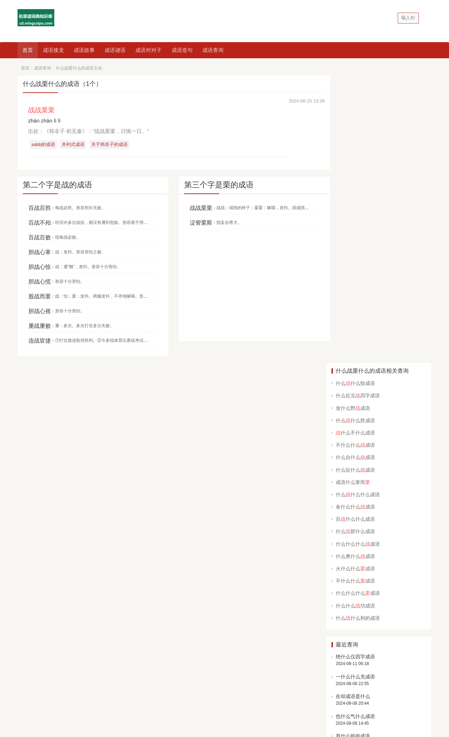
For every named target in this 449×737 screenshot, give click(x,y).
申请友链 (420, 638)
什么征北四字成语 (358, 108)
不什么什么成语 (355, 157)
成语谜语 (115, 50)
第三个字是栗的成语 (213, 185)
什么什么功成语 (355, 318)
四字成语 (62, 690)
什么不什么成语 (355, 145)
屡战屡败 (39, 326)
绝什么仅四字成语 (355, 369)
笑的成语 (360, 690)
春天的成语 (273, 690)
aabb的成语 (43, 144)
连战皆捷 (39, 341)
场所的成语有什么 (355, 468)
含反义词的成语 (180, 690)
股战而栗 (39, 296)
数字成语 (302, 690)
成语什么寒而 (353, 194)
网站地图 (142, 701)
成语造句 (182, 50)
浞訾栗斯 (196, 223)
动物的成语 (215, 690)
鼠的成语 (244, 690)
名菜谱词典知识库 (114, 701)
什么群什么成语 (355, 244)
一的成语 (146, 690)
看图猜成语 (91, 690)
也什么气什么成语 (355, 428)
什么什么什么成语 (358, 207)
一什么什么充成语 (355, 389)
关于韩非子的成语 (110, 144)
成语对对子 (148, 50)
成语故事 (84, 50)
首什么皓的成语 (353, 448)
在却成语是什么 (353, 409)
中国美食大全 (33, 651)
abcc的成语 (331, 690)
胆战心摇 (39, 311)
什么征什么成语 (355, 182)
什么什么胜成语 (355, 132)
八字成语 (120, 690)
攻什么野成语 (353, 120)
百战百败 (39, 237)
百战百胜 (39, 208)
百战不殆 (39, 223)
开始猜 (373, 593)
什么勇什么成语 (355, 268)
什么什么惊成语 (355, 96)
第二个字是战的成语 (57, 185)
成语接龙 (53, 50)
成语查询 (212, 50)
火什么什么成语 (355, 281)
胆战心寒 (39, 252)
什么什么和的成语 (358, 330)
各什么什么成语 (355, 219)
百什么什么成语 (355, 231)
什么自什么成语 (355, 170)
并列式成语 (73, 144)
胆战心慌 (39, 282)
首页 (27, 50)
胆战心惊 (39, 267)
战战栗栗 (196, 208)
